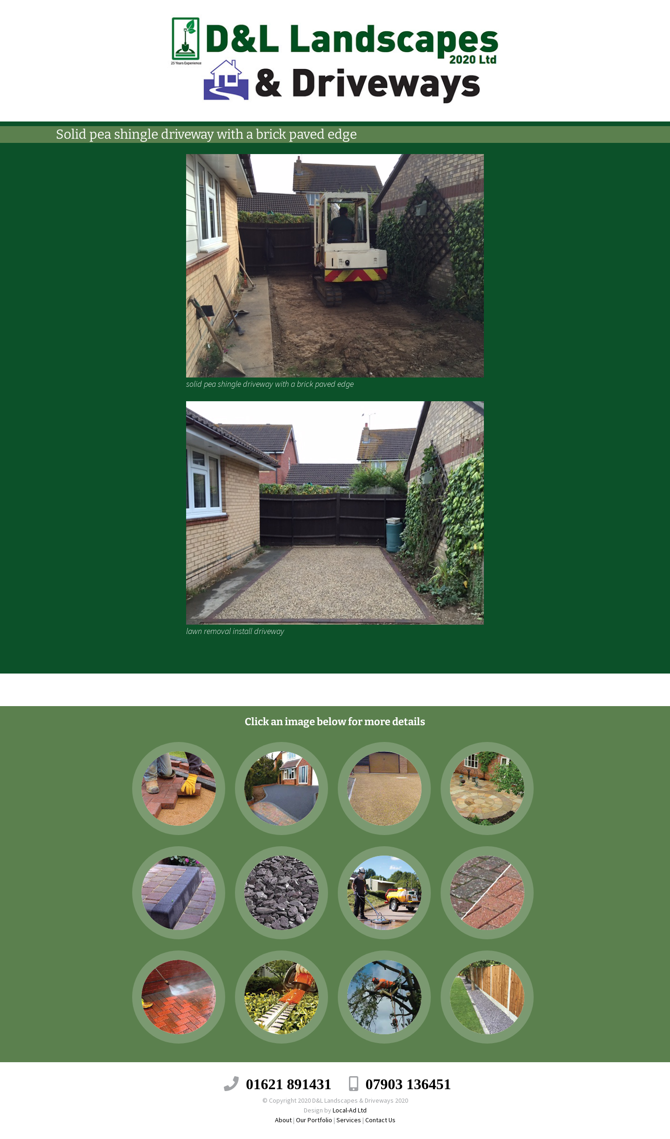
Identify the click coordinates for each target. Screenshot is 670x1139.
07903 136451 (408, 1083)
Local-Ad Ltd (350, 1110)
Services (348, 1120)
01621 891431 (289, 1083)
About (283, 1120)
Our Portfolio (314, 1120)
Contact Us (380, 1120)
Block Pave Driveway (136, 689)
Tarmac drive (547, 689)
